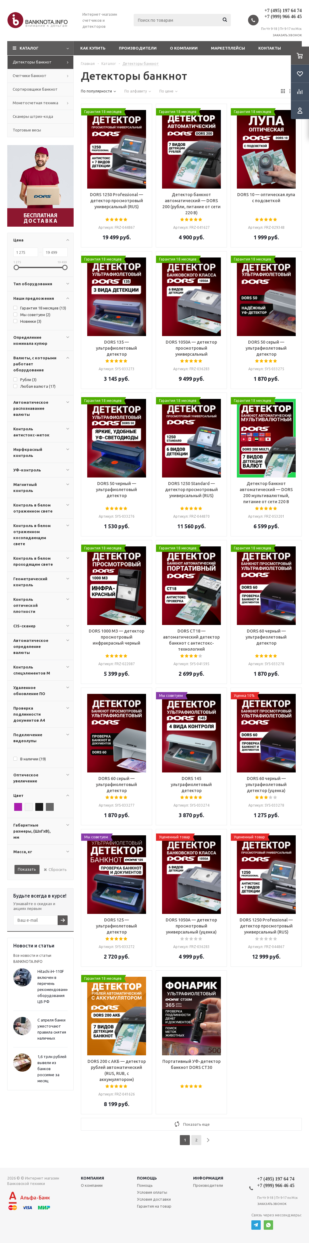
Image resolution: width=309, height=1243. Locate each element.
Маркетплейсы (228, 48)
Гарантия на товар (154, 1206)
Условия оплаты (152, 1192)
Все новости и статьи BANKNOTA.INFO (32, 958)
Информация (208, 1178)
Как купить (93, 48)
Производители (138, 48)
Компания (92, 1178)
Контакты (269, 48)
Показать (27, 869)
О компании (184, 48)
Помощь (147, 1178)
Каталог (29, 48)
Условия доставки (154, 1199)
